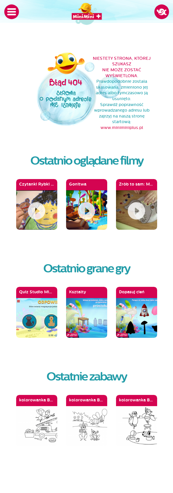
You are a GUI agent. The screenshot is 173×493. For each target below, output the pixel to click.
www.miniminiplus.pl (121, 127)
